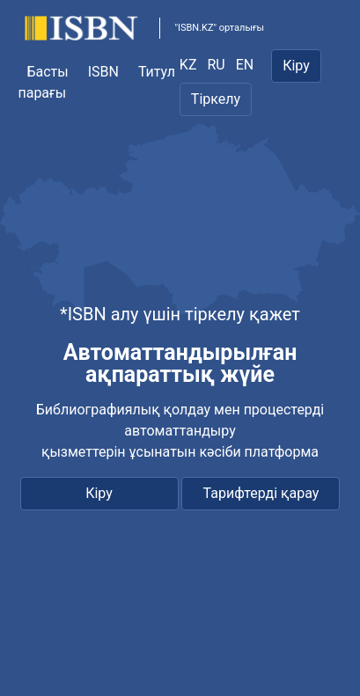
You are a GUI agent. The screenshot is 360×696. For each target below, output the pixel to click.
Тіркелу (215, 99)
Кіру (296, 65)
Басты (47, 71)
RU (215, 64)
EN (245, 64)
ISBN (103, 71)
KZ (188, 64)
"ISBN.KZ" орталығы (219, 27)
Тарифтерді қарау (261, 493)
